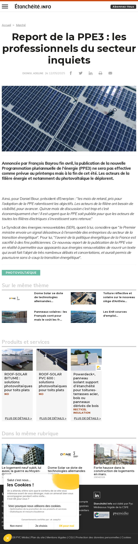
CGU (71, 537)
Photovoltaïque (21, 272)
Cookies (126, 537)
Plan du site (38, 537)
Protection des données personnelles (98, 537)
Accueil (6, 25)
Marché (21, 25)
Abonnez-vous (123, 6)
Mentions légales (56, 537)
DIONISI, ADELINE (32, 73)
